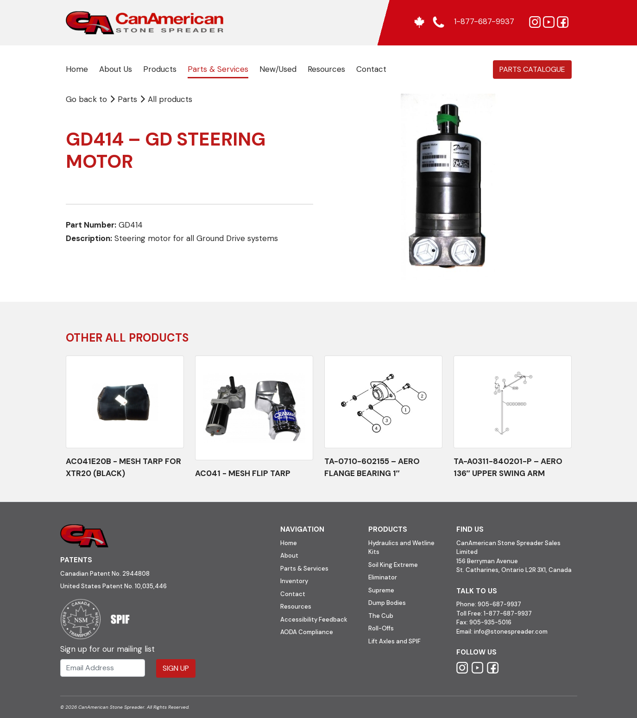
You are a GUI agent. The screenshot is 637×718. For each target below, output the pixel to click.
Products (160, 69)
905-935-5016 (489, 622)
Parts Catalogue (532, 69)
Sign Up (176, 668)
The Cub (380, 616)
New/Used (277, 69)
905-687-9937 (499, 604)
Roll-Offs (381, 628)
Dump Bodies (387, 603)
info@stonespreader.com (511, 631)
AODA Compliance (306, 632)
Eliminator (382, 577)
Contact (371, 69)
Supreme (381, 590)
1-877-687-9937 (508, 613)
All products (170, 99)
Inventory (294, 581)
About (289, 555)
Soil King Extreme (393, 565)
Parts (124, 99)
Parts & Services (218, 69)
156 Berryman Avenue (487, 561)
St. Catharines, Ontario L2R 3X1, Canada (514, 570)
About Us (115, 69)
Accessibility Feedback (313, 619)
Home (77, 69)
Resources (326, 69)
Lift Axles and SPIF (394, 641)
